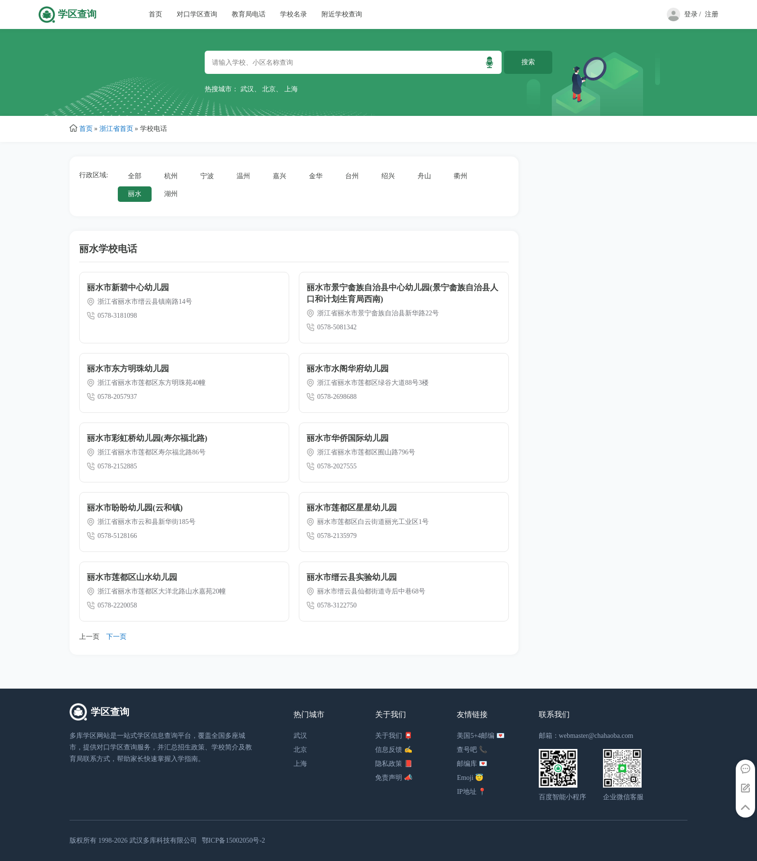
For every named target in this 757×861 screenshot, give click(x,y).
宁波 (207, 176)
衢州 (460, 176)
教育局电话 (249, 14)
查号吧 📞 (472, 749)
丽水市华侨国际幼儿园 (348, 438)
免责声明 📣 (393, 777)
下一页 (116, 636)
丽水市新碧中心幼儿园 (128, 287)
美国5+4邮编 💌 (480, 735)
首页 (155, 14)
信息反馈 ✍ (393, 749)
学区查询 (77, 14)
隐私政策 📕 (393, 763)
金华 (315, 176)
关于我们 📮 (393, 735)
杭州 (171, 176)
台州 (352, 176)
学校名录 (293, 14)
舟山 (424, 176)
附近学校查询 (342, 14)
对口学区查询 (197, 14)
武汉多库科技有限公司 (163, 840)
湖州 (171, 194)
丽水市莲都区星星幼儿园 (352, 507)
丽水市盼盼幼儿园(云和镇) (134, 507)
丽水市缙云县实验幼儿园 (352, 577)
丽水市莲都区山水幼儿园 (132, 577)
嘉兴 (279, 176)
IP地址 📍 (471, 791)
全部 (134, 176)
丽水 (134, 194)
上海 (291, 89)
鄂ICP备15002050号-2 (233, 840)
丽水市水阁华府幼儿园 (348, 368)
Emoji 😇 (470, 777)
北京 (269, 89)
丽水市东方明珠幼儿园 (128, 368)
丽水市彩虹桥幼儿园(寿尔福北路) (147, 438)
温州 (243, 176)
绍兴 (388, 176)
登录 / (692, 14)
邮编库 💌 (472, 763)
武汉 (247, 89)
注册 (711, 14)
